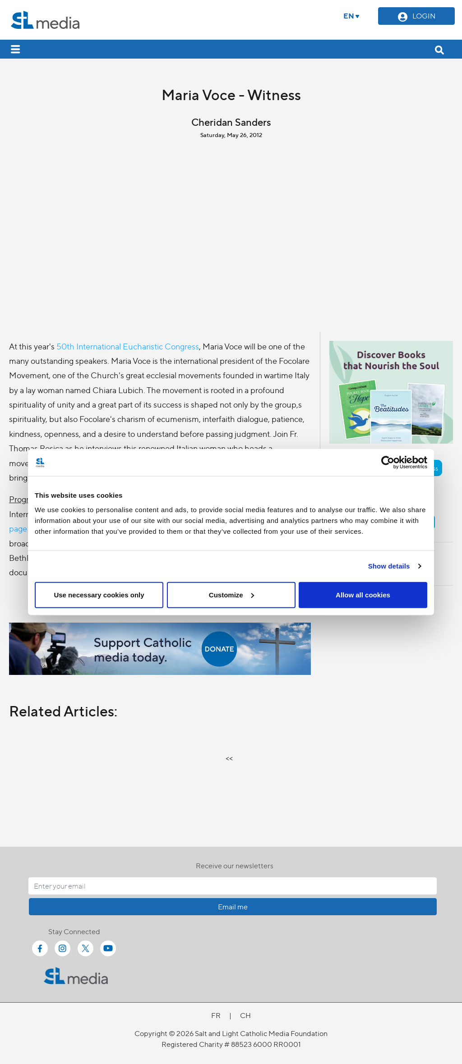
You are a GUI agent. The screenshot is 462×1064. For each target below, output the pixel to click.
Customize (231, 594)
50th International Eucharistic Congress (127, 346)
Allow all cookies (363, 594)
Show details (389, 566)
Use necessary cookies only (99, 594)
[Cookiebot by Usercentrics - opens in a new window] (387, 462)
